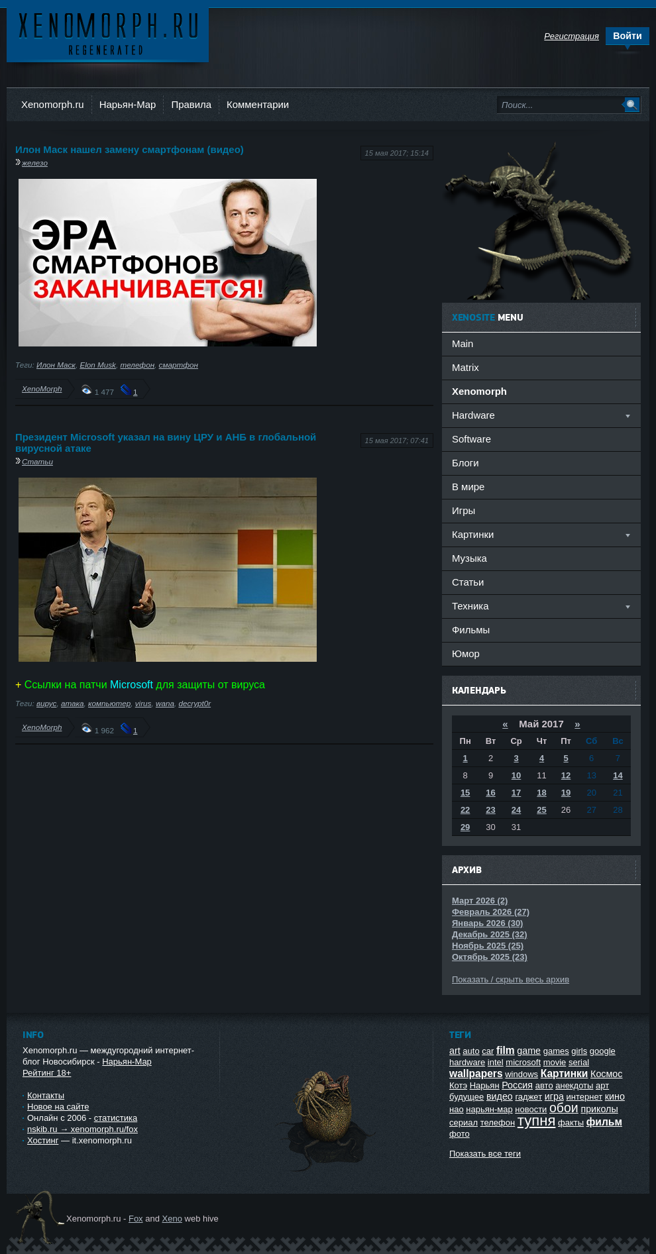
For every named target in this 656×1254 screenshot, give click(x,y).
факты (571, 1122)
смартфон (178, 364)
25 (541, 810)
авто (544, 1085)
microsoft (523, 1062)
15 (465, 793)
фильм (604, 1121)
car (488, 1051)
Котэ (458, 1085)
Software (471, 438)
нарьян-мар (489, 1109)
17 (516, 793)
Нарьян (485, 1085)
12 (566, 775)
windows (521, 1074)
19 (566, 793)
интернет (585, 1097)
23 (490, 810)
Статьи (37, 461)
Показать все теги (485, 1154)
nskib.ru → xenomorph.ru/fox (82, 1129)
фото (459, 1134)
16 (490, 793)
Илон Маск (56, 364)
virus (143, 703)
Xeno (172, 1219)
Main (462, 343)
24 (516, 810)
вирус (46, 703)
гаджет (528, 1097)
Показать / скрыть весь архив (510, 979)
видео (499, 1096)
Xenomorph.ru (52, 104)
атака (72, 703)
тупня (537, 1120)
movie (555, 1062)
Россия (517, 1085)
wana (165, 703)
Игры (463, 510)
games (556, 1051)
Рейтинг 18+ (47, 1073)
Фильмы (471, 629)
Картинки (564, 1073)
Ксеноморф (108, 32)
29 (465, 827)
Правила (191, 104)
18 (541, 793)
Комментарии (258, 104)
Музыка (469, 558)
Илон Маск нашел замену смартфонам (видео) (129, 149)
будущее (466, 1097)
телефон (137, 364)
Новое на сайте (58, 1107)
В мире (468, 486)
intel (496, 1062)
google (603, 1051)
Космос (606, 1074)
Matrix (465, 367)
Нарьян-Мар (127, 104)
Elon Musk (98, 364)
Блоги (465, 462)
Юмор (466, 653)
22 (465, 810)
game (529, 1050)
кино (615, 1096)
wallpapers (476, 1073)
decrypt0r (194, 703)
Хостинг (42, 1140)
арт (602, 1085)
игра (554, 1096)
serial (579, 1062)
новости (531, 1109)
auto (471, 1051)
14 (617, 775)
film (505, 1050)
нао (456, 1109)
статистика (115, 1118)
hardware (467, 1062)
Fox (136, 1219)
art (455, 1050)
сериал (463, 1122)
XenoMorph (42, 388)
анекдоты (574, 1085)
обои (563, 1107)
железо (35, 162)
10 (516, 775)
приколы (599, 1109)
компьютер (109, 703)
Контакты (45, 1095)
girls (579, 1051)
